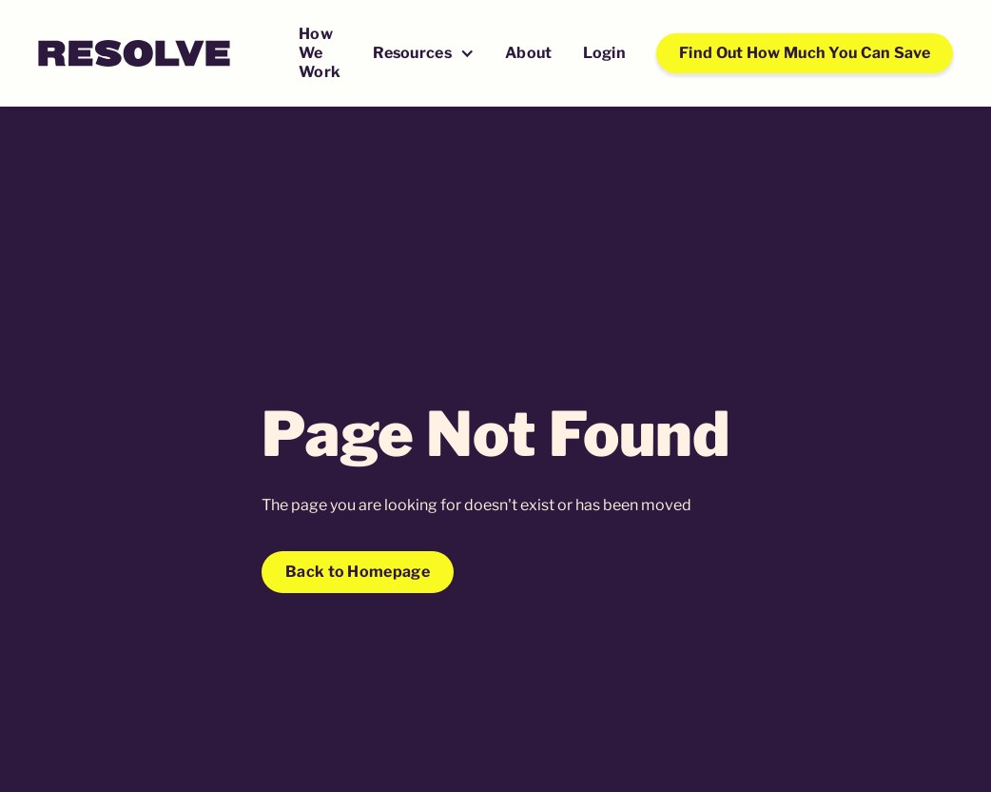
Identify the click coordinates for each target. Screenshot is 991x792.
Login (605, 53)
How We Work (319, 53)
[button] (424, 54)
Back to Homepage (357, 572)
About (529, 53)
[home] (134, 53)
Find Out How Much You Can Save (804, 53)
